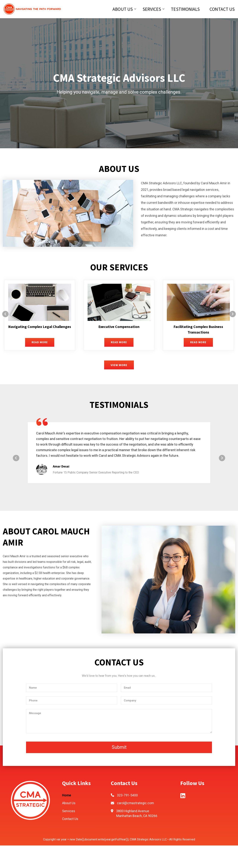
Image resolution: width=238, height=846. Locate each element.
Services (151, 9)
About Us (122, 9)
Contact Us (222, 9)
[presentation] (6, 314)
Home (66, 796)
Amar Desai (61, 467)
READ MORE (40, 342)
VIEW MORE (119, 365)
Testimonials (185, 9)
